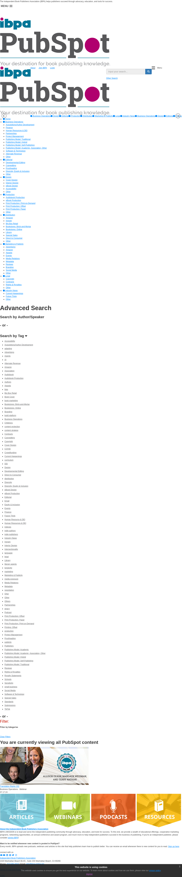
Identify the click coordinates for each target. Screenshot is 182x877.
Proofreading (10, 638)
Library (7, 560)
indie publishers (11, 534)
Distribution (86, 116)
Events (7, 508)
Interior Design (11, 545)
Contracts (9, 434)
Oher (7, 594)
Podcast (8, 612)
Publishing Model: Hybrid (15, 657)
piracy (7, 609)
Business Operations (40, 116)
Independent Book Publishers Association (18, 858)
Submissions (10, 705)
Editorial (64, 116)
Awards (8, 386)
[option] (40, 116)
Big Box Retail (11, 393)
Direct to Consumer (13, 475)
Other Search (112, 78)
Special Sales (10, 698)
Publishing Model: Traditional (17, 664)
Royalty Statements (13, 676)
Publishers (9, 646)
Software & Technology (14, 694)
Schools (8, 679)
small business (11, 687)
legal (7, 557)
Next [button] (178, 115)
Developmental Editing (14, 471)
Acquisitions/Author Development (19, 345)
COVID (8, 449)
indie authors (10, 531)
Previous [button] (4, 115)
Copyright (9, 441)
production (9, 631)
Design (55, 116)
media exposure (11, 579)
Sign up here (173, 846)
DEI (6, 464)
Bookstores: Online (13, 408)
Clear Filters (5, 737)
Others (7, 601)
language (8, 553)
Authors (8, 382)
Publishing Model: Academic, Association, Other (25, 653)
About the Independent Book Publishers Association (24, 829)
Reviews (8, 668)
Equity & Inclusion (12, 505)
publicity (8, 642)
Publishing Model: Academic (17, 649)
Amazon (8, 367)
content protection (12, 426)
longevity (8, 568)
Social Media (10, 690)
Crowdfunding (10, 453)
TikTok (7, 709)
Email (7, 501)
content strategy (11, 430)
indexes (8, 527)
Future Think (10, 516)
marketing (9, 571)
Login (52, 68)
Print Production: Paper (15, 620)
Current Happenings (13, 456)
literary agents (11, 564)
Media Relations (11, 583)
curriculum (9, 460)
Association (9, 371)
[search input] (125, 71)
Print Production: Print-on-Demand (19, 623)
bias (6, 389)
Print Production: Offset (15, 616)
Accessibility (10, 341)
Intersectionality (11, 549)
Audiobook (9, 374)
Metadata (9, 586)
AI (5, 360)
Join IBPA (43, 68)
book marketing (11, 400)
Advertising (9, 352)
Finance (8, 512)
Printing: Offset (11, 627)
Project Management (13, 635)
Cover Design (10, 445)
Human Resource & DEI (15, 519)
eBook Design (11, 490)
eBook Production (12, 493)
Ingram (7, 542)
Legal (116, 116)
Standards (9, 702)
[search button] (148, 71)
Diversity (8, 482)
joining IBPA (13, 838)
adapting (8, 348)
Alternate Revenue (12, 363)
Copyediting (10, 438)
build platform (10, 415)
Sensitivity (9, 683)
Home (6, 119)
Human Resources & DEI (15, 523)
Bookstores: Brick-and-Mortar (17, 404)
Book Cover (10, 397)
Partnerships (10, 605)
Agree (89, 874)
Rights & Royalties (12, 672)
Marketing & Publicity (102, 116)
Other (7, 597)
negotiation (9, 590)
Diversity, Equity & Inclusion (16, 486)
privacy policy (155, 870)
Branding (8, 412)
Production (74, 116)
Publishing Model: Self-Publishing (19, 661)
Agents (7, 356)
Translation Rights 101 (9, 786)
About (32, 68)
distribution (9, 479)
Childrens (9, 423)
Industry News (127, 116)
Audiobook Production (14, 378)
